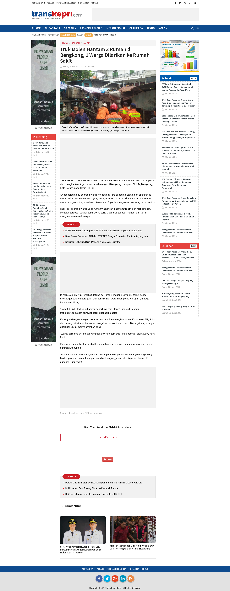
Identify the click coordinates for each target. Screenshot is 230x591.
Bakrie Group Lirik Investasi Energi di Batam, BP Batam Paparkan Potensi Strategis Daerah (178, 118)
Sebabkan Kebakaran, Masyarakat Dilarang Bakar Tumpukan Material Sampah (178, 166)
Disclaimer (83, 3)
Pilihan (167, 246)
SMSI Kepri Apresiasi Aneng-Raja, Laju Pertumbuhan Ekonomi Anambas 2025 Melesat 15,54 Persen (80, 549)
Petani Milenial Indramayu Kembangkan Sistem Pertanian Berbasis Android (103, 482)
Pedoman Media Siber (66, 3)
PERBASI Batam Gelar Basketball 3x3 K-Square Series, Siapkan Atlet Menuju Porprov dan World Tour (177, 87)
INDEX (193, 78)
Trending (40, 137)
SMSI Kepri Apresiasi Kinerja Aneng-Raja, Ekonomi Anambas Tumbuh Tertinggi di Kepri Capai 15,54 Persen (178, 103)
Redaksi (50, 3)
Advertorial (68, 35)
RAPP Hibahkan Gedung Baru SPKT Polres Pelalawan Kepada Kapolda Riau (103, 230)
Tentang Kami (38, 3)
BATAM (86, 43)
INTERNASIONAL (116, 28)
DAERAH (76, 43)
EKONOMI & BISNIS (91, 28)
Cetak (108, 459)
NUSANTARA (52, 28)
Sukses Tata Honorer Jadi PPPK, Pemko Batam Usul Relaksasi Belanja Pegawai (179, 216)
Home (36, 28)
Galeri (80, 35)
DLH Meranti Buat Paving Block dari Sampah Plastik (91, 488)
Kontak (94, 3)
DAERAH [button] (69, 28)
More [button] (161, 28)
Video (89, 35)
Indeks (113, 35)
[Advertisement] (145, 14)
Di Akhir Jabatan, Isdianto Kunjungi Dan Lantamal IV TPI (93, 494)
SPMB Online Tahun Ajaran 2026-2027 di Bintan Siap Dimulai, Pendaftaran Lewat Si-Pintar (178, 150)
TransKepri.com (108, 437)
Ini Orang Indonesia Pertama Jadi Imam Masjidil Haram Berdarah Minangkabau (42, 235)
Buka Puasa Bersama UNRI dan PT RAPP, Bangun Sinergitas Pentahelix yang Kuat (106, 236)
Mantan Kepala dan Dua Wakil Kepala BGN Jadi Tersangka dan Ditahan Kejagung (132, 547)
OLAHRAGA (136, 28)
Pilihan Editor (39, 35)
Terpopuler (53, 35)
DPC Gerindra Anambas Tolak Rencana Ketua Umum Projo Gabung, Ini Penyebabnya (43, 211)
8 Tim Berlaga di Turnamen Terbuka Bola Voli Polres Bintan (43, 145)
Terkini (167, 78)
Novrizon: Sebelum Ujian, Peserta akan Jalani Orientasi (93, 242)
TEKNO (151, 28)
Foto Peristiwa (101, 35)
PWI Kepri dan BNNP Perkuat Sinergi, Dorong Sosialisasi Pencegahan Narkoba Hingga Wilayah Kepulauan (178, 134)
